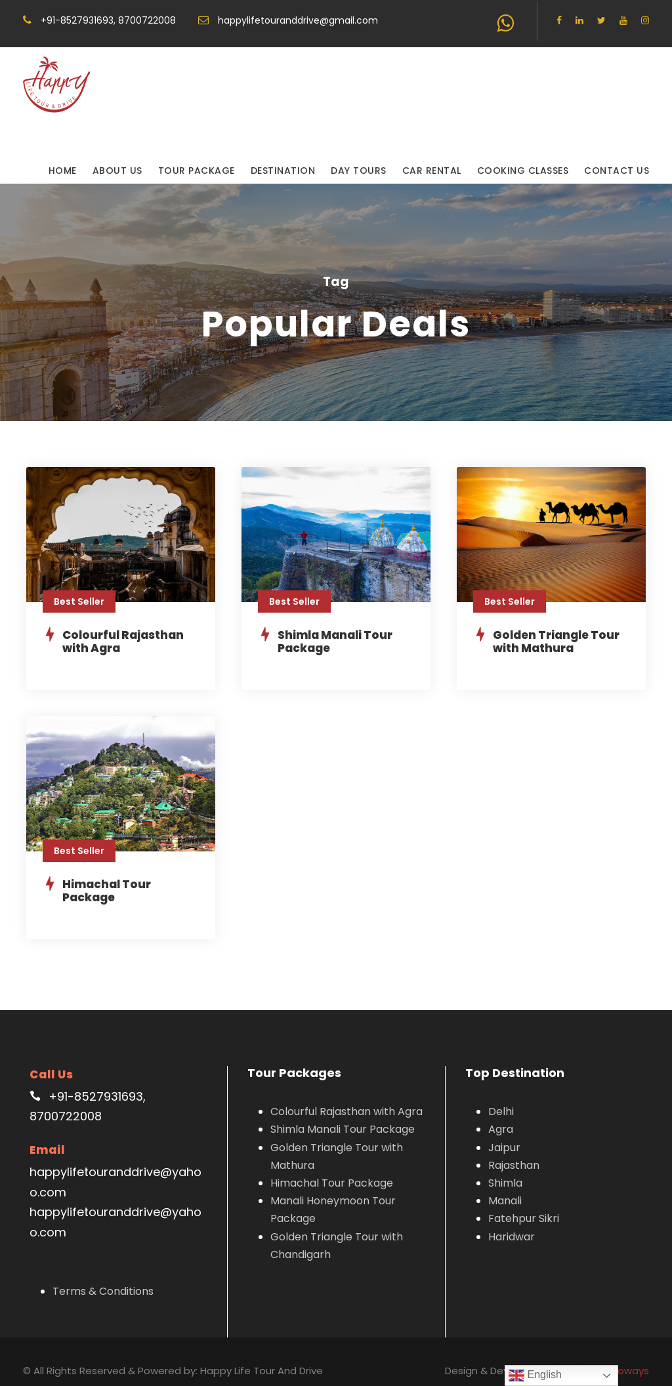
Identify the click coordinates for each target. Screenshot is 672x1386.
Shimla (505, 1165)
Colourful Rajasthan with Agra (346, 1093)
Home (63, 170)
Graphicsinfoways (605, 1353)
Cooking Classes (523, 170)
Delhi (501, 1093)
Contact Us (616, 170)
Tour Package (196, 170)
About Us (117, 170)
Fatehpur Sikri (523, 1201)
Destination (283, 170)
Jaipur (504, 1129)
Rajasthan (513, 1147)
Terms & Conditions (103, 1273)
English (535, 1375)
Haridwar (511, 1219)
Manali (505, 1183)
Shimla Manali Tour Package (342, 1112)
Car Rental (431, 170)
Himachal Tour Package (331, 1165)
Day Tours (359, 170)
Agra (500, 1112)
